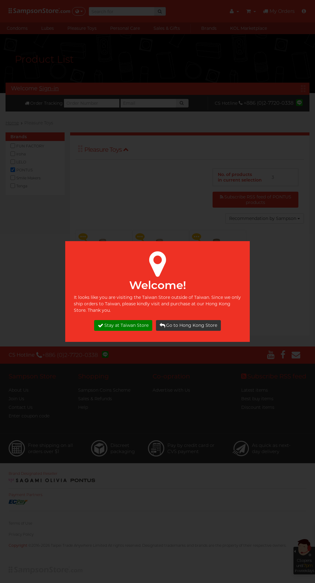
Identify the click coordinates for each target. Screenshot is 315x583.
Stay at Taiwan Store (123, 325)
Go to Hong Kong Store (188, 325)
